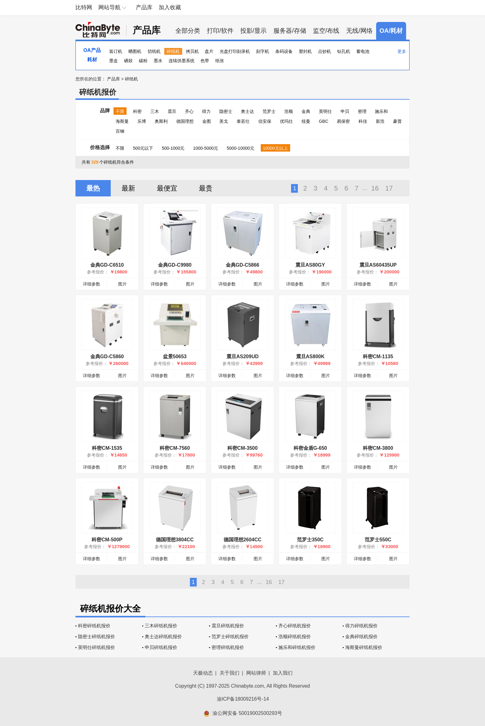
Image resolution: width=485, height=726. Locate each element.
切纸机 (154, 51)
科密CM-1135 (378, 356)
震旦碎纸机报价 (228, 625)
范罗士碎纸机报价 (230, 636)
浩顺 (288, 111)
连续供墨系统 (182, 60)
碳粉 (143, 60)
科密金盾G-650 (310, 448)
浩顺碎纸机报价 (294, 636)
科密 (137, 111)
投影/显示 (253, 30)
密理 (362, 111)
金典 (306, 111)
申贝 (345, 111)
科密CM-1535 (107, 448)
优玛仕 (286, 121)
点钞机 (324, 51)
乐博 (141, 121)
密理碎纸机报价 (228, 647)
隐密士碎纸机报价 (96, 636)
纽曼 (306, 121)
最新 (128, 188)
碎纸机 (173, 51)
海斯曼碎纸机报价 (363, 647)
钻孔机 (343, 51)
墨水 (158, 60)
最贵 (205, 188)
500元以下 (143, 148)
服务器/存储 (289, 30)
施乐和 (381, 111)
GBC (323, 121)
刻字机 (262, 51)
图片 (122, 283)
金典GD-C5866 (242, 265)
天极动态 (203, 673)
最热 (93, 188)
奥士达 (247, 111)
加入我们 (283, 673)
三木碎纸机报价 (161, 625)
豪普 (397, 121)
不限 (120, 111)
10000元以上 (275, 148)
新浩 (380, 121)
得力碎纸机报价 (361, 625)
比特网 (83, 7)
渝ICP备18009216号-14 (243, 699)
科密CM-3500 (242, 448)
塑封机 (305, 51)
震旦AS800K (310, 356)
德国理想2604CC (243, 539)
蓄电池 (362, 51)
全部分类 (187, 30)
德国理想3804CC (175, 539)
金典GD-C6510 (107, 265)
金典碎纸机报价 (361, 636)
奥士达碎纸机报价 (163, 636)
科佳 (362, 121)
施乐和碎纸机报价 (296, 647)
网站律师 (256, 673)
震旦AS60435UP (378, 265)
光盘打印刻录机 (235, 51)
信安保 (264, 121)
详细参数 (91, 283)
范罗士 (269, 111)
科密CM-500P (107, 539)
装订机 (115, 51)
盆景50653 (175, 356)
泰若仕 (243, 121)
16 (375, 188)
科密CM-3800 (378, 448)
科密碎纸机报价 (94, 625)
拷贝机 (192, 51)
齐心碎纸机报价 (294, 625)
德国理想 (185, 121)
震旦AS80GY (310, 265)
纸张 (219, 60)
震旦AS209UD (242, 356)
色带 (204, 60)
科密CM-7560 (175, 448)
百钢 (120, 131)
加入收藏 (170, 7)
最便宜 (167, 188)
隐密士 (225, 111)
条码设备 (284, 51)
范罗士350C (310, 539)
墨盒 (113, 60)
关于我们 (229, 673)
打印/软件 (220, 30)
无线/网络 (359, 30)
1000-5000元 (205, 148)
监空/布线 (326, 30)
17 (389, 188)
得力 (206, 111)
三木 (154, 111)
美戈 (223, 121)
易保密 (343, 121)
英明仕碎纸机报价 (96, 647)
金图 (206, 121)
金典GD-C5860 (107, 356)
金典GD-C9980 (174, 265)
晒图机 (134, 51)
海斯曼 (122, 121)
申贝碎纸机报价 (161, 647)
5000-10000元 (240, 148)
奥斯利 (161, 121)
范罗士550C (378, 539)
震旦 (172, 111)
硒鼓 (128, 60)
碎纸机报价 (97, 92)
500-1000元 (173, 148)
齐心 (189, 111)
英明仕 (325, 111)
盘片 (209, 51)
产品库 (144, 7)
